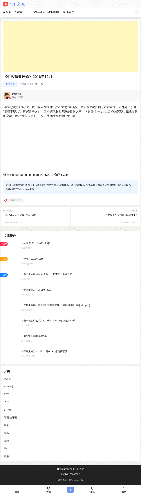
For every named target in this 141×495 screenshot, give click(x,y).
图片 (6, 402)
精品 (6, 433)
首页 (6, 12)
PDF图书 (9, 378)
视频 (6, 440)
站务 (6, 425)
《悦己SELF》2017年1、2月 (19, 214)
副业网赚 (53, 12)
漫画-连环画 (10, 417)
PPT (6, 394)
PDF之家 (79, 469)
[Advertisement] (70, 46)
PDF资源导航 (35, 12)
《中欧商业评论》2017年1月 (121, 214)
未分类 (7, 409)
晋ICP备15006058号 (70, 474)
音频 (6, 456)
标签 (18, 12)
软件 (6, 448)
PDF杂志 (10, 84)
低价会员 (68, 12)
